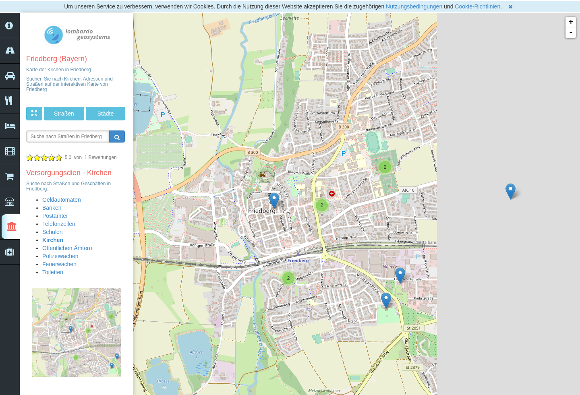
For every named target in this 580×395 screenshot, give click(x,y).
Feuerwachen (59, 264)
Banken (51, 208)
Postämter (55, 216)
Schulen (52, 232)
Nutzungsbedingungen (414, 6)
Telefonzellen (58, 224)
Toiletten (52, 272)
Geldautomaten (61, 199)
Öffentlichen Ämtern (67, 248)
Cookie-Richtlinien (477, 6)
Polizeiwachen (60, 256)
